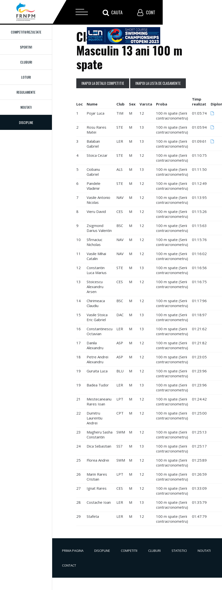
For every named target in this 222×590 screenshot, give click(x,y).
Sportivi (26, 47)
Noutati (26, 107)
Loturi (26, 77)
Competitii (129, 550)
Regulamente (25, 92)
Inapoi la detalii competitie (102, 83)
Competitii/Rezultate (26, 32)
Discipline (102, 550)
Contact (69, 565)
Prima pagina (72, 550)
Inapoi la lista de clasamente (158, 83)
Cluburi (26, 62)
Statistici (179, 550)
